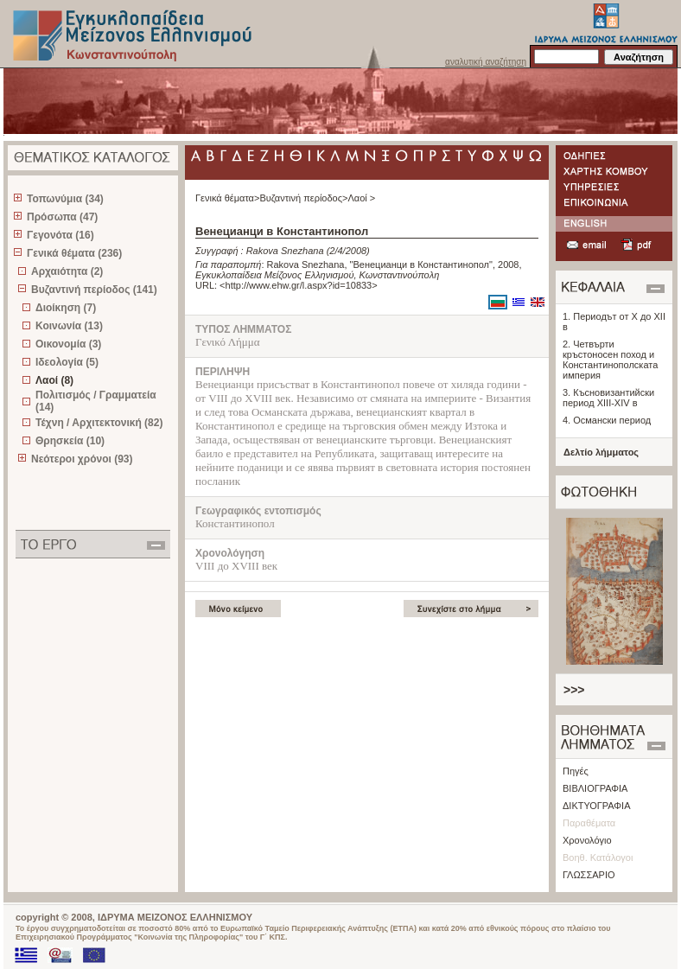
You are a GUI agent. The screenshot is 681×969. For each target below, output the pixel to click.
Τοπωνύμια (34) (65, 199)
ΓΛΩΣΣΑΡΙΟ (589, 875)
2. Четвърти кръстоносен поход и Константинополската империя (610, 359)
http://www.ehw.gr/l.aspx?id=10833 (299, 285)
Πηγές (576, 771)
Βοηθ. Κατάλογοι (598, 857)
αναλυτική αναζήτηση (485, 62)
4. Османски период (607, 420)
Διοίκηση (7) (65, 308)
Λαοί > (361, 198)
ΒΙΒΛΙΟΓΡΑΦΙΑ (595, 788)
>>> (574, 690)
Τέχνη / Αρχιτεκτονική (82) (98, 423)
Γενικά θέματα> (227, 198)
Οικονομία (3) (68, 344)
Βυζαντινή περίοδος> (303, 198)
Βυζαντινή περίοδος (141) (94, 290)
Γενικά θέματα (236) (74, 253)
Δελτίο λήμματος (601, 452)
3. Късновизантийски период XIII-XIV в (608, 397)
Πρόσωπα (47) (62, 217)
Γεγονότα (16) (60, 235)
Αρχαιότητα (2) (67, 271)
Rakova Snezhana (285, 250)
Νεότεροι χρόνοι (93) (82, 459)
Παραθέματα (589, 823)
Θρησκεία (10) (70, 441)
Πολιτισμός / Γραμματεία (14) (95, 401)
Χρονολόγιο (587, 840)
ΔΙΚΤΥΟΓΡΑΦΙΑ (597, 805)
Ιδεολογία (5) (67, 362)
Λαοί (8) (54, 380)
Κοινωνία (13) (69, 326)
